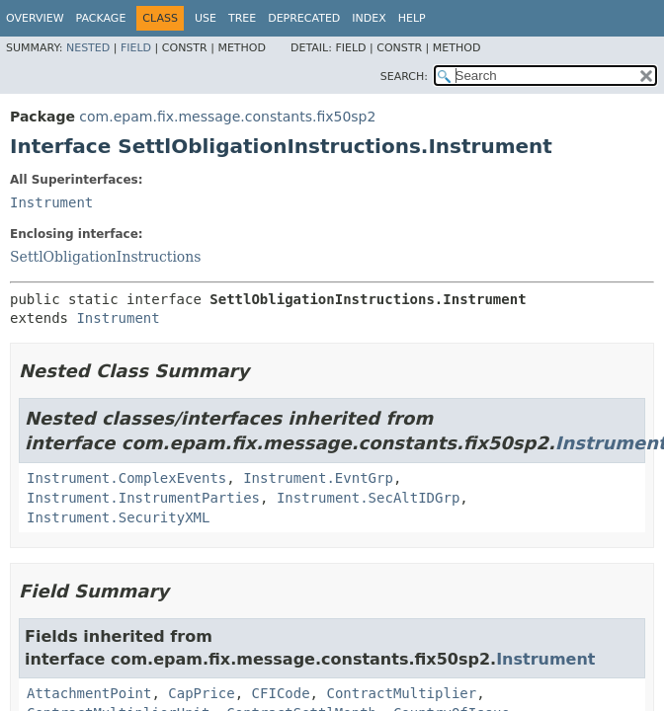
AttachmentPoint (89, 693)
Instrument (51, 202)
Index (368, 18)
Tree (242, 18)
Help (412, 18)
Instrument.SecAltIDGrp (368, 498)
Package (101, 18)
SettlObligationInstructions (106, 257)
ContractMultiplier (401, 693)
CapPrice (201, 693)
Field (136, 47)
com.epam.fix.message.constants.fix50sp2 (227, 116)
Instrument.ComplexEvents (126, 478)
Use (205, 18)
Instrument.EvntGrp (318, 478)
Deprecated (304, 18)
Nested (88, 47)
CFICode (281, 693)
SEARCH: (404, 76)
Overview (35, 18)
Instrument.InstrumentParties (143, 498)
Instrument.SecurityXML (118, 517)
